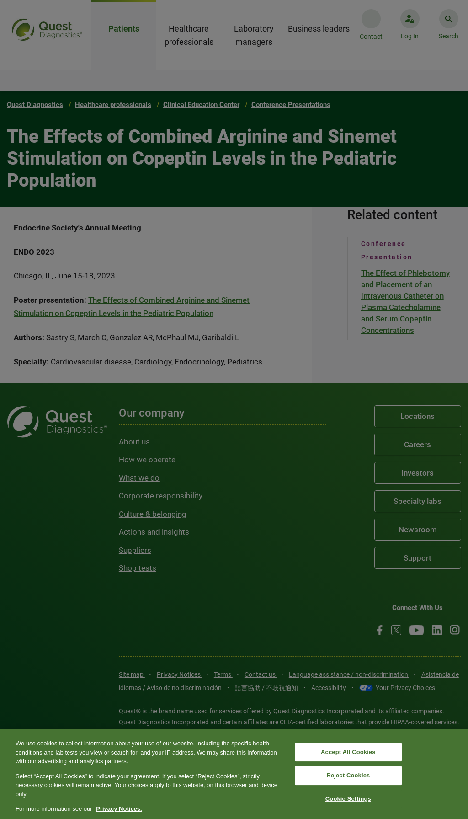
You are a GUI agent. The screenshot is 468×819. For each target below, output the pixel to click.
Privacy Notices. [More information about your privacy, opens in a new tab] (119, 808)
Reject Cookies (348, 775)
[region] (234, 774)
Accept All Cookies (348, 752)
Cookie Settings (348, 798)
